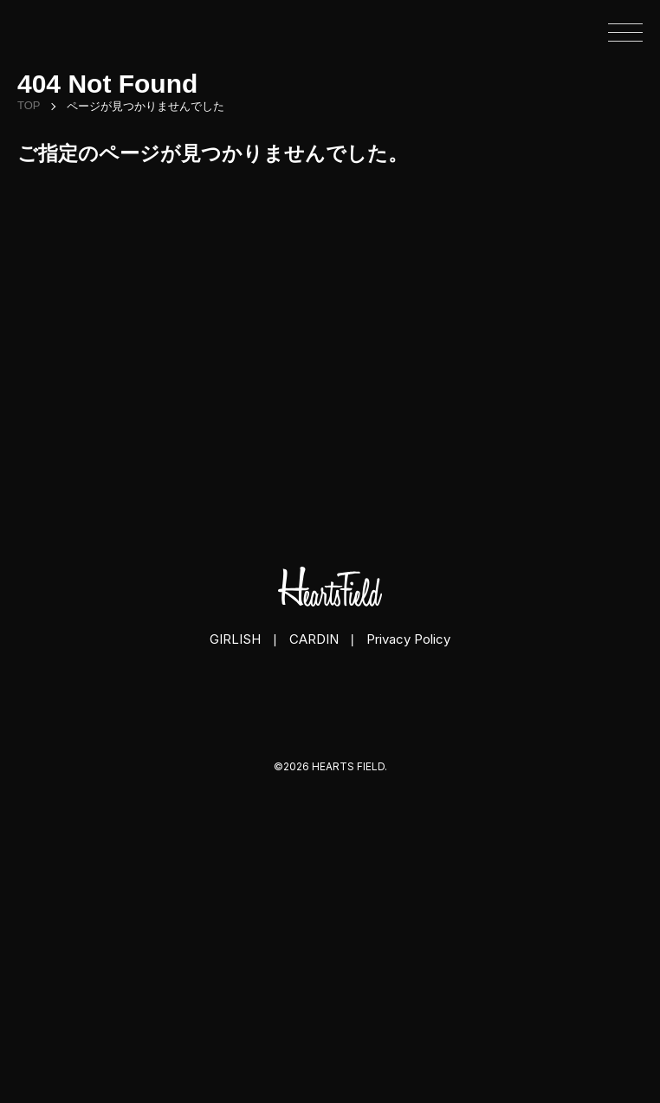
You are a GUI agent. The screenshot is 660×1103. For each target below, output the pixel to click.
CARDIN (314, 639)
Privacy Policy (408, 639)
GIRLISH (235, 639)
